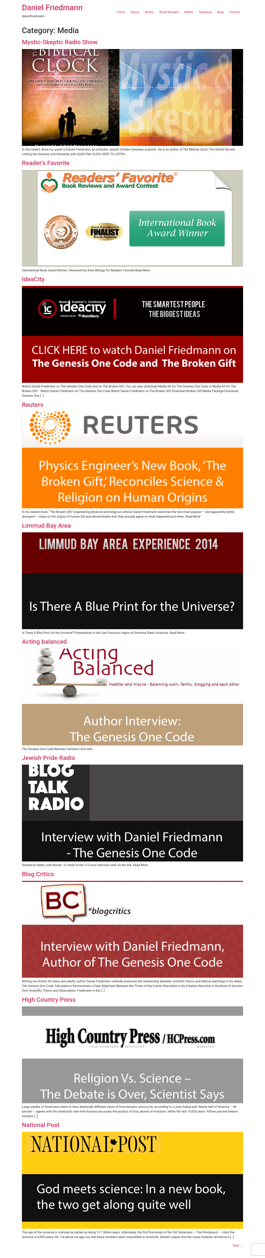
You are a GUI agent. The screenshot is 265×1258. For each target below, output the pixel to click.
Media (188, 12)
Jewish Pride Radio (48, 758)
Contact (234, 12)
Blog (220, 12)
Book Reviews (169, 12)
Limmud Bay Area (46, 525)
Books (149, 12)
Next (238, 1245)
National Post (41, 1125)
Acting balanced (44, 641)
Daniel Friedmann (52, 7)
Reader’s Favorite (45, 163)
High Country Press (49, 999)
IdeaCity (33, 279)
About (135, 12)
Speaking (205, 12)
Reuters (32, 404)
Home (121, 12)
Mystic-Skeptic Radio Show (60, 42)
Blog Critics (38, 874)
